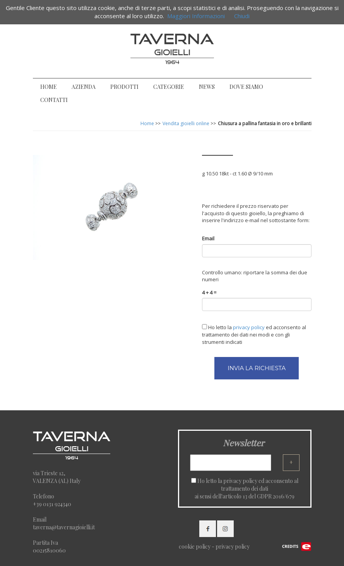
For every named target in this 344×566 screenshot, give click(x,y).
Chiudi (242, 16)
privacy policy (240, 480)
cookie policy (195, 546)
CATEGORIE (168, 86)
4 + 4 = (209, 292)
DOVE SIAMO (246, 86)
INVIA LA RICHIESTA (257, 368)
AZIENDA (84, 86)
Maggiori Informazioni (196, 16)
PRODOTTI (124, 86)
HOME (48, 86)
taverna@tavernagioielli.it (64, 527)
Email (208, 238)
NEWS (207, 86)
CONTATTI (54, 100)
